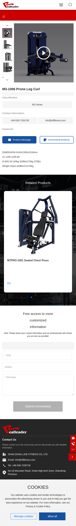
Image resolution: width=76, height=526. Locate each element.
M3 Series (37, 104)
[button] (31, 297)
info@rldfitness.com (55, 120)
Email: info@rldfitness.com (21, 460)
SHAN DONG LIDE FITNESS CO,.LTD (28, 454)
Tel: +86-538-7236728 (19, 465)
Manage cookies (23, 516)
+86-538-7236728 (20, 120)
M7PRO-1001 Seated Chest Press (28, 260)
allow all (52, 516)
